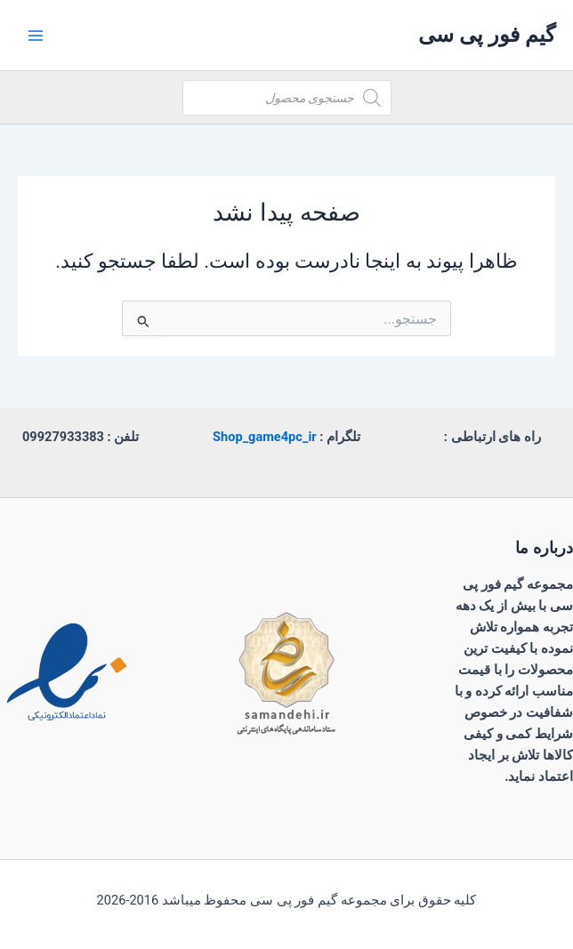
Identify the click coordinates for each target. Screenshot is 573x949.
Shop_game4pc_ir (265, 437)
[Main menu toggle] (35, 34)
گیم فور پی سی (486, 34)
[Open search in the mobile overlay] (286, 98)
